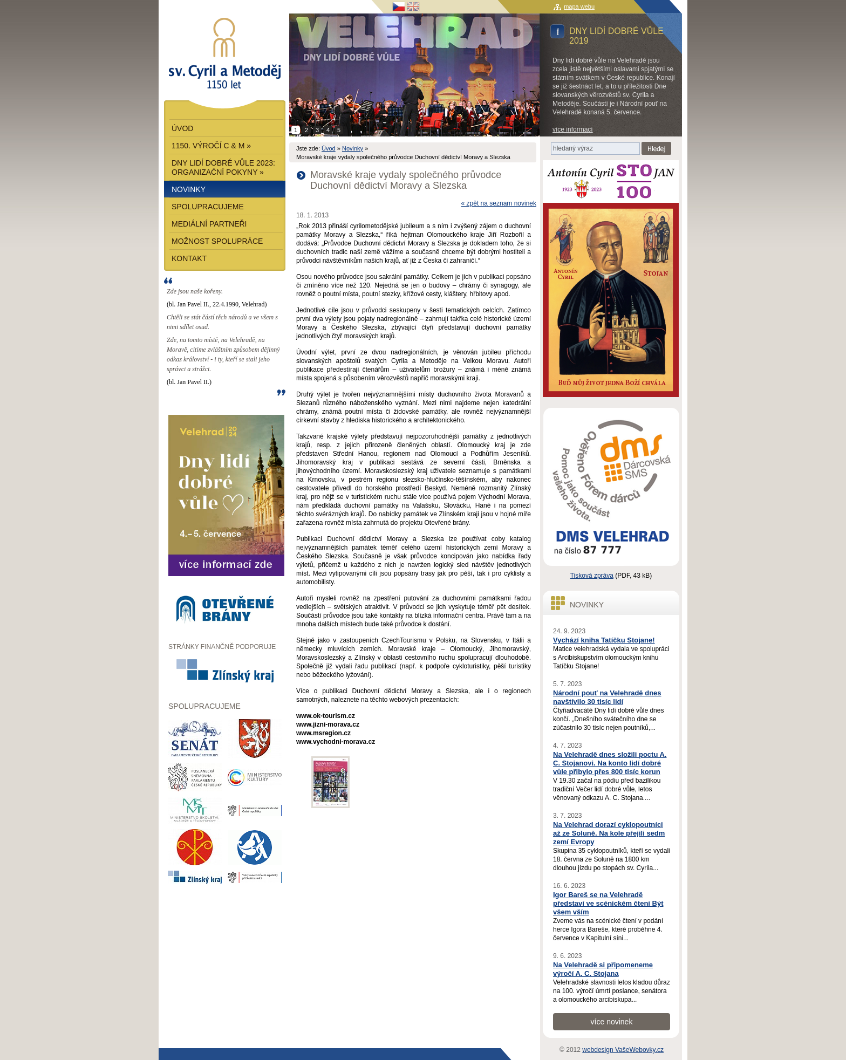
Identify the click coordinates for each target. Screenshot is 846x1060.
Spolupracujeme (208, 206)
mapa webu (579, 6)
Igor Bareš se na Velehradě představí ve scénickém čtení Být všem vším (608, 903)
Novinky (352, 148)
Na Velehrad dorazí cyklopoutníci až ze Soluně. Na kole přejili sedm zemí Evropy (609, 833)
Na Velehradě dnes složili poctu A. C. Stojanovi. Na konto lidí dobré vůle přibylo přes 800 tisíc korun (609, 763)
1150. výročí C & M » (211, 145)
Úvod (329, 148)
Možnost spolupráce (217, 241)
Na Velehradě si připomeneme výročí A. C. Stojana (603, 969)
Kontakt (189, 258)
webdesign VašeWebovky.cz (623, 1050)
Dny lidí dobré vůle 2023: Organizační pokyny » (223, 167)
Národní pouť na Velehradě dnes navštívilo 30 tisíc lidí (607, 697)
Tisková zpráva (591, 575)
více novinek (612, 1021)
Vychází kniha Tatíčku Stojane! (604, 640)
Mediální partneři (209, 224)
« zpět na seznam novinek (498, 203)
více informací (572, 129)
